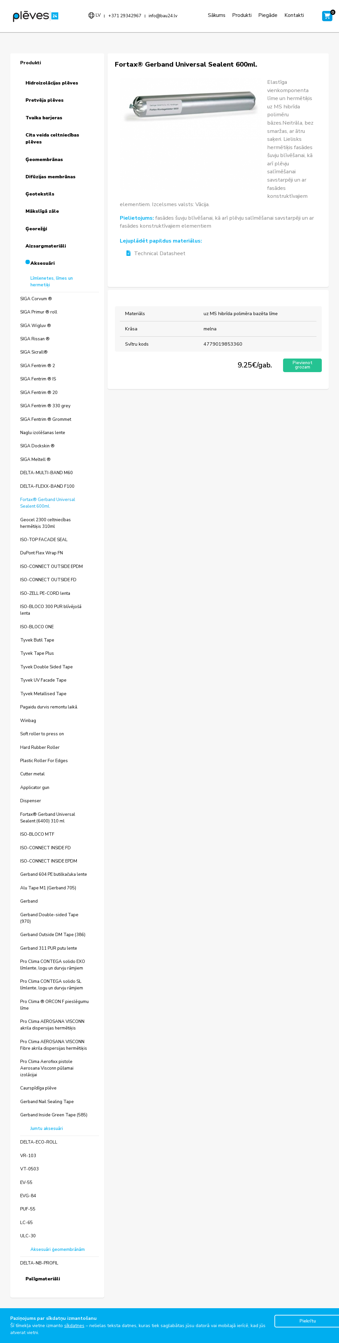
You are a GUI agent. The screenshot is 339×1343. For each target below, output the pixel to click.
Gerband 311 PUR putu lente (48, 948)
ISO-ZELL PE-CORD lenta (45, 593)
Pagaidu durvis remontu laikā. (49, 707)
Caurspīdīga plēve (38, 1088)
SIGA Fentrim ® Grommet (45, 419)
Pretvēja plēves (44, 100)
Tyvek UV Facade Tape (43, 680)
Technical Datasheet (155, 254)
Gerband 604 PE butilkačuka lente (53, 874)
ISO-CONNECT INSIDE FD (45, 848)
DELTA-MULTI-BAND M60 (46, 473)
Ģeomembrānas (44, 159)
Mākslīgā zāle (42, 211)
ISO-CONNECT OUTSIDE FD (48, 580)
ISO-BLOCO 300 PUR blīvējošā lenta (50, 610)
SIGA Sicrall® (34, 352)
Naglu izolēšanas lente (42, 433)
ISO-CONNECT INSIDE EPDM (48, 861)
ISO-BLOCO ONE (37, 627)
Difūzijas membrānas (50, 177)
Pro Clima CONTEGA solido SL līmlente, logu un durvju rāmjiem (51, 985)
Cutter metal (32, 774)
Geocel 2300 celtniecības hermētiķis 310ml (45, 523)
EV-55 (26, 1183)
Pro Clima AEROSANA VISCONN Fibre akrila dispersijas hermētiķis (53, 1045)
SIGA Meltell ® (35, 460)
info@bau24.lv (163, 16)
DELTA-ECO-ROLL (38, 1142)
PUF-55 (27, 1209)
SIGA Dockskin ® (37, 446)
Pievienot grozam (303, 365)
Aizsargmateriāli (45, 246)
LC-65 (26, 1223)
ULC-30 (28, 1236)
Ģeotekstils (39, 194)
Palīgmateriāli (42, 1279)
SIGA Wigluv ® (35, 326)
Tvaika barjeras (43, 118)
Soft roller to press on (42, 734)
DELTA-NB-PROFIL (39, 1263)
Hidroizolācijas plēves (51, 83)
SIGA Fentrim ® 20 (39, 393)
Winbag (28, 721)
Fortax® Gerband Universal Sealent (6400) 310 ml (47, 817)
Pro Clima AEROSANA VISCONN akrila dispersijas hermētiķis (52, 1025)
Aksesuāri (42, 263)
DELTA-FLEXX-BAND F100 (47, 486)
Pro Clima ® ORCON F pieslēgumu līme (54, 1005)
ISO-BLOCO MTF (37, 834)
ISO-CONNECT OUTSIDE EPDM (51, 567)
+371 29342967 (124, 16)
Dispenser (30, 801)
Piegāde (267, 15)
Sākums (216, 15)
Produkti (242, 15)
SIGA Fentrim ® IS (38, 379)
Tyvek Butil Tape (37, 640)
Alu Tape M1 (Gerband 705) (48, 888)
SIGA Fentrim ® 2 (37, 366)
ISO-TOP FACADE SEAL (44, 540)
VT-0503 (29, 1169)
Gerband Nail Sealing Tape (47, 1102)
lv (98, 15)
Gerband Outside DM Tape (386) (52, 935)
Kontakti (294, 15)
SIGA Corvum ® (36, 299)
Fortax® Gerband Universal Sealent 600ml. (47, 503)
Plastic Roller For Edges (44, 761)
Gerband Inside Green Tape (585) (53, 1115)
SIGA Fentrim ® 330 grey (45, 406)
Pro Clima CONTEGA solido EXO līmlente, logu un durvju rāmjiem (52, 965)
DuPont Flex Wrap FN (41, 553)
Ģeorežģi (36, 229)
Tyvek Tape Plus (37, 653)
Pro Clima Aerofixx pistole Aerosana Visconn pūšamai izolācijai (46, 1068)
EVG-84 (28, 1196)
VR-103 (28, 1156)
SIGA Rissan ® (35, 339)
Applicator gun (34, 788)
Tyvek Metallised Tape (43, 694)
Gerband (29, 901)
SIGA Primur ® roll (38, 312)
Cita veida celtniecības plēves (52, 138)
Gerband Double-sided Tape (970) (49, 918)
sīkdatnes (74, 1325)
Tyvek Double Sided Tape (46, 667)
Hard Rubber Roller (40, 748)
